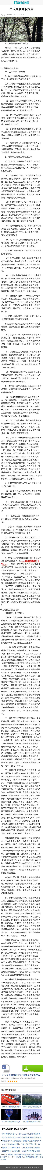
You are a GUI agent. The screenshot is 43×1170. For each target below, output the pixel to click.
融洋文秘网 (19, 1167)
